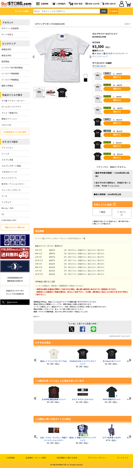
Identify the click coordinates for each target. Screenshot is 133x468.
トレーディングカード (11, 190)
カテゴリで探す (10, 141)
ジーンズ (5, 153)
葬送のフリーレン (9, 118)
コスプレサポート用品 (11, 165)
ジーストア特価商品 (10, 79)
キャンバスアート (9, 177)
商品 (102, 212)
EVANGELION (58, 23)
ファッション (7, 147)
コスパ (127, 23)
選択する (117, 77)
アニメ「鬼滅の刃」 (10, 112)
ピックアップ (9, 43)
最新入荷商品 (7, 85)
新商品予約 (6, 49)
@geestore (9, 302)
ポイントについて (100, 56)
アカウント (7, 22)
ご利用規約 (10, 457)
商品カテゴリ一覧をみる (15, 227)
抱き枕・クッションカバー (13, 183)
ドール (4, 196)
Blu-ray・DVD (7, 208)
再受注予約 (6, 55)
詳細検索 (113, 11)
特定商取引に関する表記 (67, 457)
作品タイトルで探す (12, 94)
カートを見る (7, 34)
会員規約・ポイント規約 (35, 457)
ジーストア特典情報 (10, 73)
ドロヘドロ (6, 124)
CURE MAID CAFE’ (9, 220)
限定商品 (5, 61)
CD (2, 214)
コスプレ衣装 (7, 159)
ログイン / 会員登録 (10, 28)
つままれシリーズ (9, 171)
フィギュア (6, 202)
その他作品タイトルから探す (15, 132)
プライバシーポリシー (97, 457)
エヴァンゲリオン (43, 23)
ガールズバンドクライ (11, 106)
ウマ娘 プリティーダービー (13, 100)
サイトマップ (122, 457)
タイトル (121, 213)
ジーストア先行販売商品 (12, 67)
